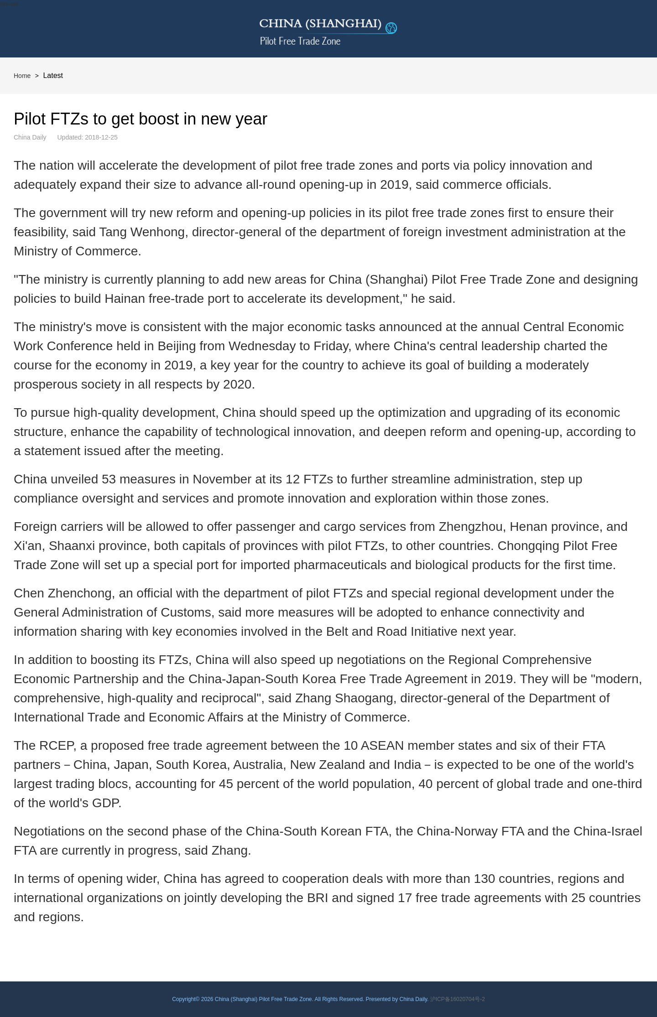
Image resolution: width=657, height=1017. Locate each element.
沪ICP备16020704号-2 (457, 999)
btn (628, 28)
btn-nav (9, 4)
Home (22, 75)
